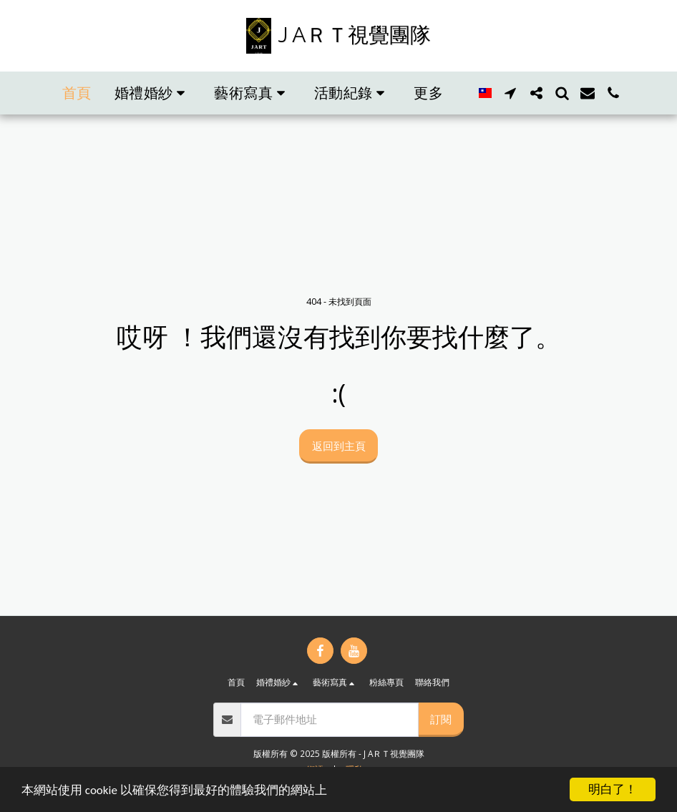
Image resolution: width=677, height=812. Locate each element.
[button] (153, 93)
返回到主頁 (339, 446)
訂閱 (441, 719)
